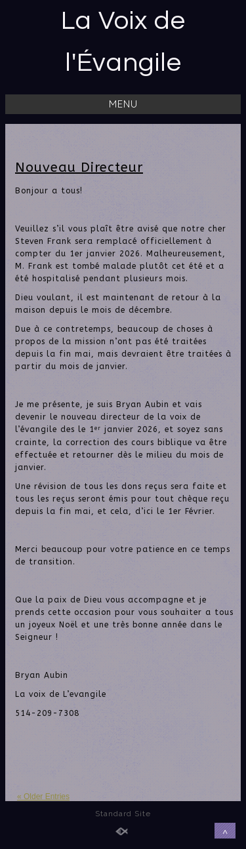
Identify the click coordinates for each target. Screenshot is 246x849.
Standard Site (123, 813)
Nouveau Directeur (79, 167)
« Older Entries (43, 796)
